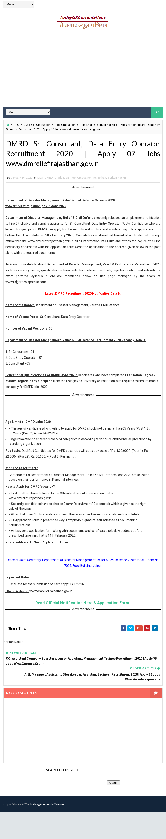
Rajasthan (86, 124)
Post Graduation (65, 124)
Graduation (43, 124)
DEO (16, 124)
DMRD (28, 124)
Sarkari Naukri (106, 124)
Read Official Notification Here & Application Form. (82, 602)
